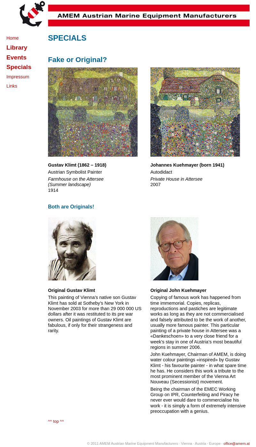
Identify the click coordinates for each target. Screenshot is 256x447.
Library (16, 47)
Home (12, 38)
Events (16, 57)
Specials (18, 67)
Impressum (17, 76)
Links (11, 86)
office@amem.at (237, 443)
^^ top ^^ (56, 421)
